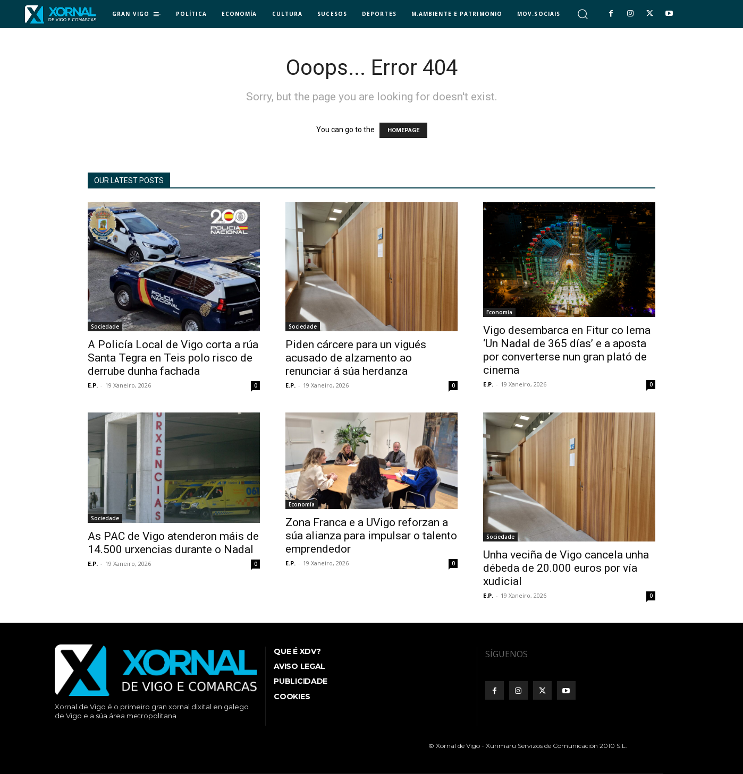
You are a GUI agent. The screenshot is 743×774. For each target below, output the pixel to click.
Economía (499, 312)
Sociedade (105, 326)
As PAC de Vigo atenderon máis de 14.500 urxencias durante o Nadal (173, 543)
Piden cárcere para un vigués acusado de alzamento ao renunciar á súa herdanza (355, 357)
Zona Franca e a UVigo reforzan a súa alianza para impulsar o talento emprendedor (371, 535)
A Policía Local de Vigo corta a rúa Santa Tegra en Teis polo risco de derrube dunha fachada (173, 357)
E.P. (93, 385)
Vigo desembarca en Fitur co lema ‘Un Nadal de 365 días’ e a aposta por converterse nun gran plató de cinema (567, 350)
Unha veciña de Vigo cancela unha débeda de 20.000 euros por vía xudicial (566, 568)
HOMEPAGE (403, 130)
